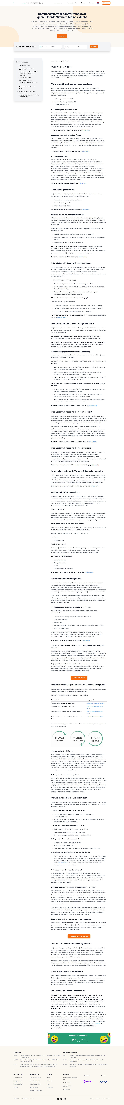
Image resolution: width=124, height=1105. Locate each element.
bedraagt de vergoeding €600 (95, 717)
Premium (91, 3)
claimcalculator (61, 317)
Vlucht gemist (34, 1087)
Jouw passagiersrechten (25, 80)
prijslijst (98, 1023)
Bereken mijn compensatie (79, 936)
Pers (48, 1084)
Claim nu (62, 36)
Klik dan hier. (86, 151)
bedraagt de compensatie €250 (95, 703)
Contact (83, 3)
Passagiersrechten (35, 1078)
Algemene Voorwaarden (102, 1099)
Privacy (92, 1099)
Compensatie (17, 1081)
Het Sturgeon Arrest (25, 77)
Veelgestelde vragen (36, 1090)
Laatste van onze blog (70, 1052)
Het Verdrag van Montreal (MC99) (29, 72)
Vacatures (50, 1087)
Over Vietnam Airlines (24, 65)
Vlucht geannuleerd (35, 1084)
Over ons (49, 1081)
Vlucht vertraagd (35, 1081)
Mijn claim (106, 3)
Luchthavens (67, 1083)
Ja (74, 1040)
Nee (83, 1040)
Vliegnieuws (17, 1052)
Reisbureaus (66, 1089)
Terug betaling (18, 1078)
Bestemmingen (67, 1086)
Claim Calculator (18, 1084)
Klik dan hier (85, 130)
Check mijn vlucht (79, 678)
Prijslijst (16, 1087)
